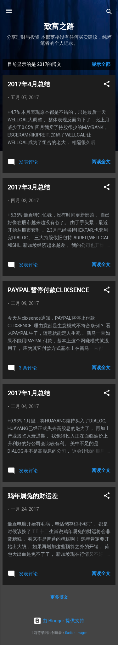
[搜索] (109, 12)
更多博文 (59, 597)
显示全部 (101, 64)
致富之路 (59, 26)
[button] (106, 85)
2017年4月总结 (29, 84)
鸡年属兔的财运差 (33, 496)
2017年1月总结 (29, 393)
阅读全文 (101, 162)
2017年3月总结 (29, 187)
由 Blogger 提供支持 (59, 621)
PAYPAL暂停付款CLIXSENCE (48, 290)
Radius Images (76, 633)
